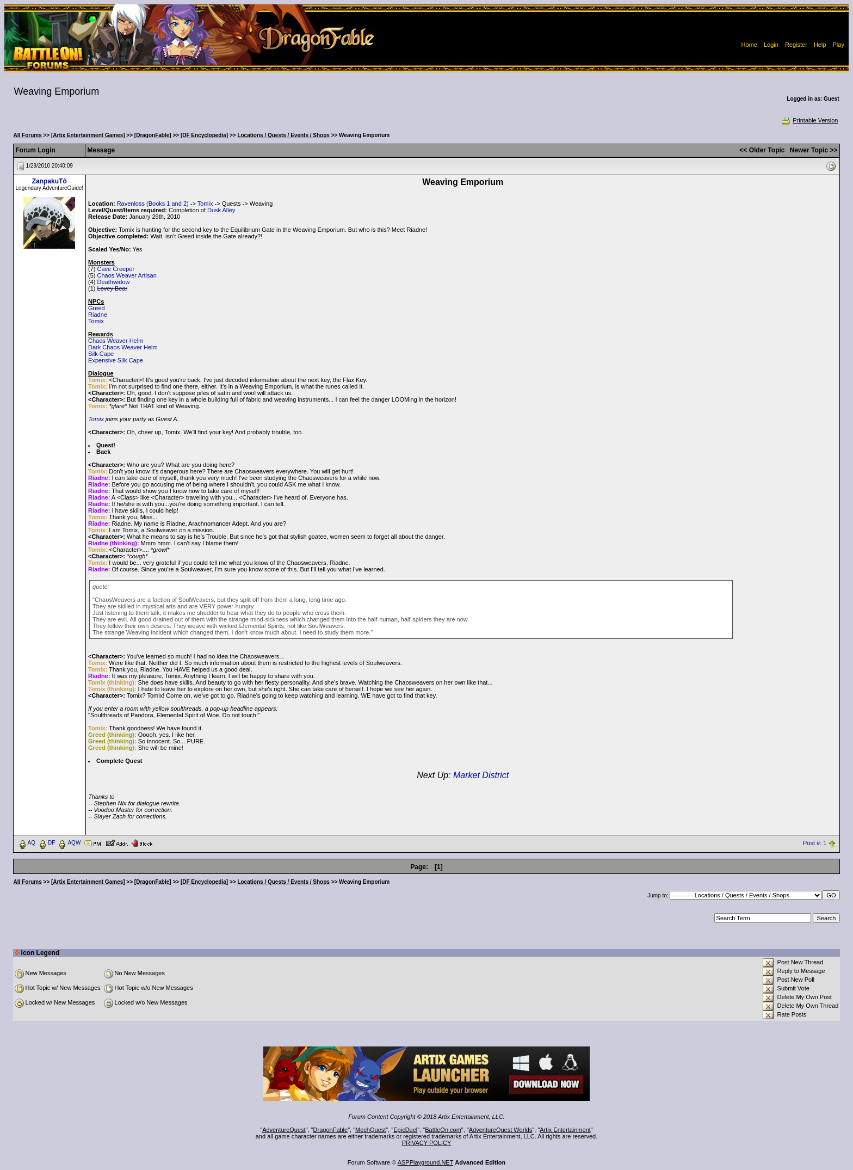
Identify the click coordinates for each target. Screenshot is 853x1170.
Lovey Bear (112, 288)
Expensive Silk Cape (115, 360)
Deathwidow (113, 282)
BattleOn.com (443, 1129)
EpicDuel (405, 1129)
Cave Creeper (115, 269)
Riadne (97, 314)
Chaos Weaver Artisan (127, 275)
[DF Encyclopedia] (204, 135)
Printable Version (809, 120)
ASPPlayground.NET (426, 1162)
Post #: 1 (814, 843)
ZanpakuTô (49, 181)
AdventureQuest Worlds (501, 1129)
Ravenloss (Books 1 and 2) (153, 203)
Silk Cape (101, 353)
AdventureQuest (284, 1129)
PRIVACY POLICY (427, 1143)
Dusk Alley (221, 210)
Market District (481, 775)
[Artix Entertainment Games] (88, 135)
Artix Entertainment (565, 1129)
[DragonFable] (152, 135)
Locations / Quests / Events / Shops (283, 135)
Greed (96, 308)
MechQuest (370, 1129)
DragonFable (330, 1129)
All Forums (28, 135)
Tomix (205, 203)
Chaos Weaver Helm (115, 340)
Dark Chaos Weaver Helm (123, 347)
